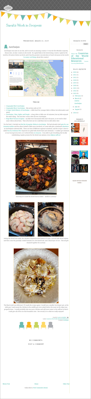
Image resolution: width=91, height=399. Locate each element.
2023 (75, 93)
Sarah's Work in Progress (23, 25)
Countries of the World (51, 319)
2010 (75, 72)
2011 (75, 75)
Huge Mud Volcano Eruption (15, 119)
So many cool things (29, 57)
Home (36, 384)
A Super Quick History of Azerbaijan (17, 110)
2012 (75, 77)
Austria (76, 101)
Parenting (73, 63)
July (76, 107)
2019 (75, 83)
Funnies (86, 61)
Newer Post (6, 384)
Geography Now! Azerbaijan (15, 106)
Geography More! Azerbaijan (15, 108)
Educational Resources (63, 319)
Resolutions (80, 63)
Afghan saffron (55, 135)
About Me (74, 53)
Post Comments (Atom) (40, 388)
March (77, 98)
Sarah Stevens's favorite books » (80, 181)
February (78, 96)
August (77, 109)
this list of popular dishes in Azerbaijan (33, 124)
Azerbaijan (66, 320)
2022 (75, 91)
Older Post (66, 384)
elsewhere (65, 126)
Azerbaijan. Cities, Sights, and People (18, 114)
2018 (75, 80)
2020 (75, 85)
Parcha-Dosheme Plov (14, 131)
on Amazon (37, 133)
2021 (75, 88)
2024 (75, 113)
